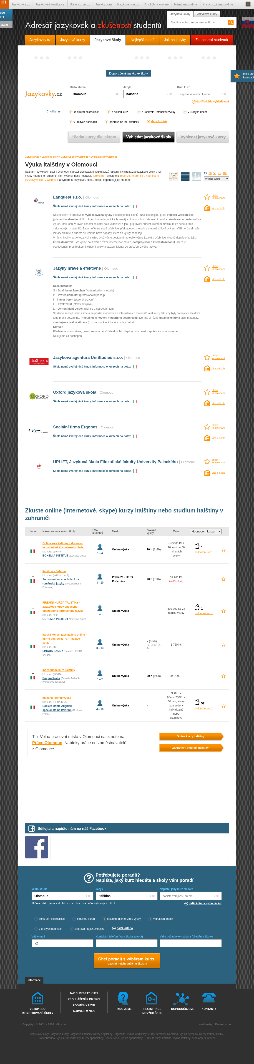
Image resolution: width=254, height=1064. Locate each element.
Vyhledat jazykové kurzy (203, 137)
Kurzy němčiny (157, 1034)
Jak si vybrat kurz (83, 993)
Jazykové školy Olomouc (74, 157)
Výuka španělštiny (131, 1038)
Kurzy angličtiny (102, 1034)
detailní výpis (185, 176)
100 (225, 173)
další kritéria (159, 121)
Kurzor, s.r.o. (223, 1024)
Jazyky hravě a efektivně (77, 268)
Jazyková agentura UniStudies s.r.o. (88, 357)
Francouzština (46, 1038)
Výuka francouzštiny (68, 1038)
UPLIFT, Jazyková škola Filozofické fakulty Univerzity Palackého (115, 462)
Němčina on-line (185, 4)
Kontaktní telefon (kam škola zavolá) (119, 936)
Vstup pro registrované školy (37, 1010)
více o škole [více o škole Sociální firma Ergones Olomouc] (218, 438)
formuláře (99, 175)
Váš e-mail (38, 936)
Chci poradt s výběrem (126, 961)
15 (205, 173)
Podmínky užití (84, 1005)
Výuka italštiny (181, 1038)
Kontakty (209, 1009)
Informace (34, 980)
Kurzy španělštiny (92, 1038)
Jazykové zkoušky (81, 1034)
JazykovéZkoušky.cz (49, 4)
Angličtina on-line (156, 4)
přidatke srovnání (218, 196)
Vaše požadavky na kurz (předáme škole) (186, 936)
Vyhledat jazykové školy (148, 137)
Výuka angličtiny (136, 1034)
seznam (196, 176)
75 (219, 173)
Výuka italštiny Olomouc (104, 157)
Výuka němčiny (188, 1034)
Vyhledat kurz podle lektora (94, 137)
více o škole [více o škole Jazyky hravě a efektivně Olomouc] (218, 279)
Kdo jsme (124, 1009)
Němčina (172, 1034)
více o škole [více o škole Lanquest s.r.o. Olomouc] (218, 208)
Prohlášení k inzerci (84, 999)
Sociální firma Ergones (75, 427)
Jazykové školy (50, 157)
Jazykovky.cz (32, 157)
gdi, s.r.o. (61, 1024)
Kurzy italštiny (152, 1038)
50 (214, 173)
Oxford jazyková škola (74, 392)
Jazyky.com (103, 4)
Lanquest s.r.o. (67, 197)
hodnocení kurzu (204, 552)
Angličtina (119, 1034)
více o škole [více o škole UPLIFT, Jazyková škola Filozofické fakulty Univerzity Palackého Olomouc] (218, 472)
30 (210, 173)
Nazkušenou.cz (128, 4)
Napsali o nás (84, 1011)
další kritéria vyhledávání (212, 101)
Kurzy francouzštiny (211, 1034)
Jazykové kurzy (207, 14)
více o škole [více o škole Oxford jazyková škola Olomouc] (218, 403)
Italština (166, 1038)
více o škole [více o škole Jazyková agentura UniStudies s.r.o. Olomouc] (218, 368)
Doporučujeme (182, 1009)
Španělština (112, 1038)
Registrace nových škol (152, 1010)
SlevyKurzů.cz (80, 4)
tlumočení (210, 1038)
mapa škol (173, 176)
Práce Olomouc (47, 743)
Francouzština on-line (218, 4)
